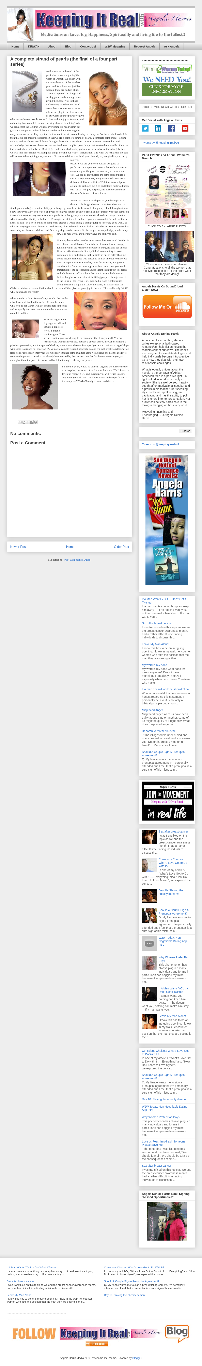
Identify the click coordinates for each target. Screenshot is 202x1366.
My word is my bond (154, 665)
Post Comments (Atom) (77, 559)
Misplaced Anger (152, 710)
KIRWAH (34, 46)
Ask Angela (171, 46)
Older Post (121, 547)
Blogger (136, 1358)
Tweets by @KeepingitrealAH (160, 142)
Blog (68, 46)
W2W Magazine (115, 46)
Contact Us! (88, 46)
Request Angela (144, 46)
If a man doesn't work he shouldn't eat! (166, 689)
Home (15, 46)
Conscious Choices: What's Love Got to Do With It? (173, 863)
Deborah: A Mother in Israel (159, 731)
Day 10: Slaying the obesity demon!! (171, 892)
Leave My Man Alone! (155, 644)
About (52, 46)
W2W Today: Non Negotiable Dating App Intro (173, 941)
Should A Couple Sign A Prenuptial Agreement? (173, 911)
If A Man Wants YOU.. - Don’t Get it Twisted (173, 990)
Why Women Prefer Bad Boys (161, 1117)
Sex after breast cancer (156, 623)
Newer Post (18, 547)
